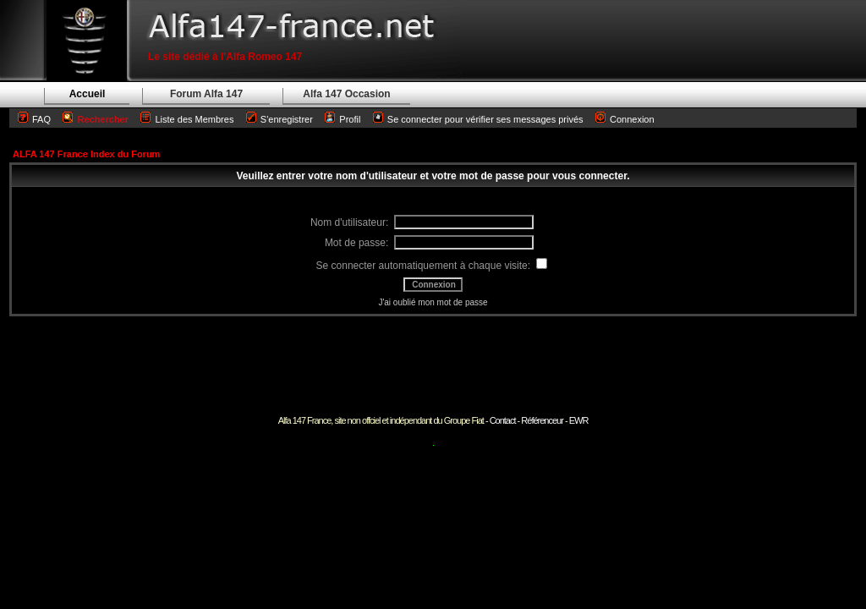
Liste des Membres (186, 119)
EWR (579, 420)
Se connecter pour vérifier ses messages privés (478, 119)
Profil (349, 119)
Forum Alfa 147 (206, 94)
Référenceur (542, 420)
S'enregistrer (286, 119)
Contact (503, 420)
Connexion (625, 119)
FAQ (41, 119)
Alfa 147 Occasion (346, 94)
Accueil (87, 94)
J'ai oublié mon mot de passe (432, 302)
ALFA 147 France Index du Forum (86, 154)
